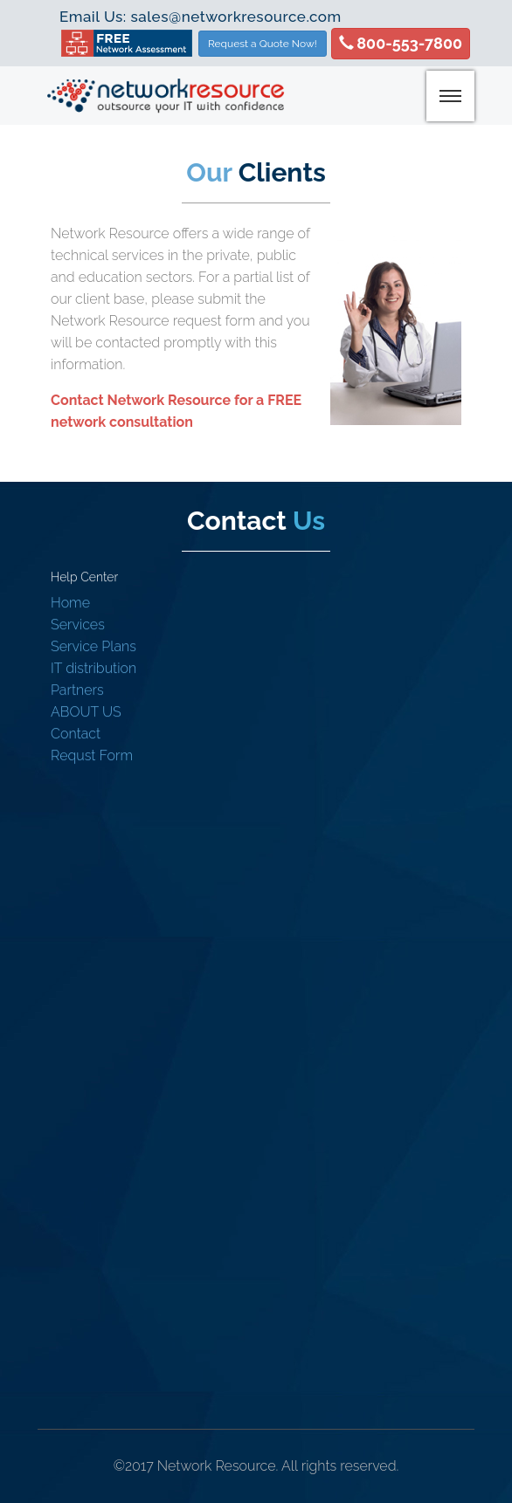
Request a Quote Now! (262, 44)
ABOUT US (86, 711)
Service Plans (93, 646)
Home (70, 602)
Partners (77, 690)
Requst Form (92, 755)
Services (78, 624)
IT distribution (93, 668)
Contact (75, 733)
